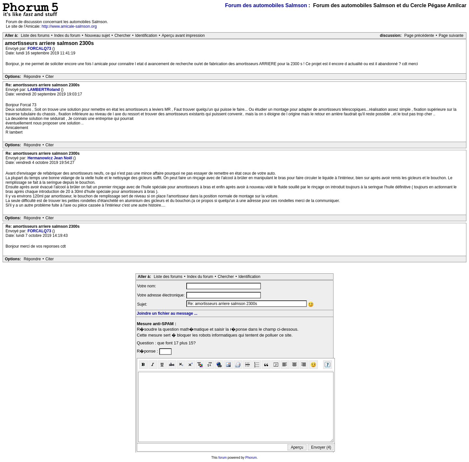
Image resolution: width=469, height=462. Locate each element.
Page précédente (419, 35)
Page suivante (451, 35)
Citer (50, 76)
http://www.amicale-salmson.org (69, 26)
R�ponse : (148, 351)
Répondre (32, 76)
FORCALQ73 (39, 48)
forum (223, 457)
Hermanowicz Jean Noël (50, 158)
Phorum (251, 457)
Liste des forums (35, 35)
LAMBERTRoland (44, 89)
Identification (146, 35)
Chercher (122, 35)
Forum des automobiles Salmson (266, 5)
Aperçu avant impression (183, 35)
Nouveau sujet (97, 35)
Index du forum (67, 35)
